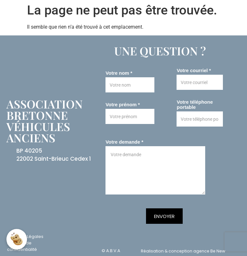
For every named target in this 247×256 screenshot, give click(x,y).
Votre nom (118, 73)
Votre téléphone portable (195, 105)
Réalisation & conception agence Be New (183, 251)
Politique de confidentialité (22, 246)
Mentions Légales (25, 236)
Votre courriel (194, 70)
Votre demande (124, 142)
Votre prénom (122, 104)
